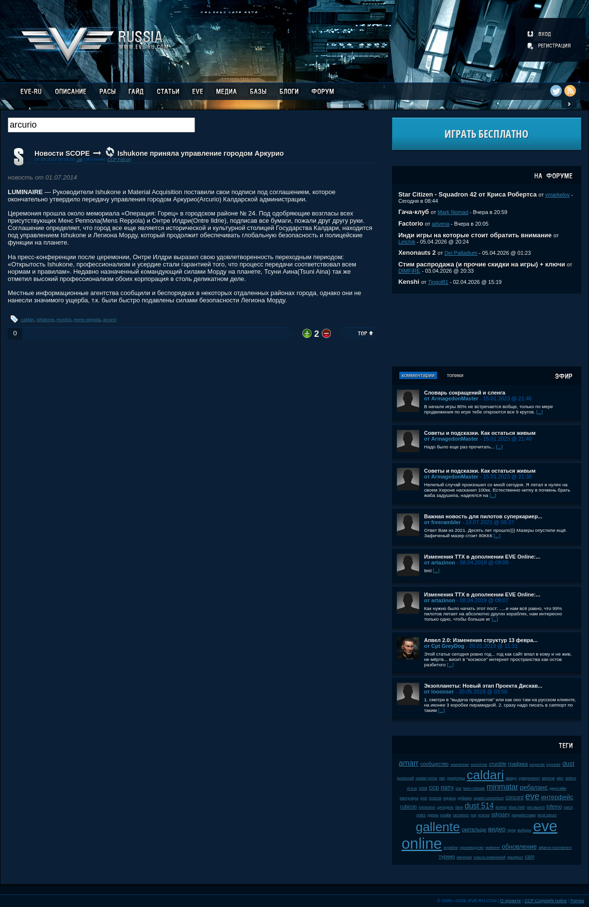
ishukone (45, 319)
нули (511, 830)
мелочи (548, 778)
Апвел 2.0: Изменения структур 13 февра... (481, 640)
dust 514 (479, 806)
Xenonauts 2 (417, 252)
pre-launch (536, 807)
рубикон (465, 798)
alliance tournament (555, 847)
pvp (474, 815)
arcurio (109, 319)
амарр (511, 778)
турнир (447, 856)
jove (423, 798)
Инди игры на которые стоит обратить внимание (475, 235)
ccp (434, 787)
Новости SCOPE (62, 153)
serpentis (537, 764)
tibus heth (516, 807)
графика (517, 764)
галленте (461, 815)
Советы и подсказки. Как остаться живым (480, 433)
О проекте (510, 900)
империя (464, 857)
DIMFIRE (409, 271)
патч (447, 787)
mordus (64, 319)
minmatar (502, 787)
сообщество (434, 764)
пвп (442, 778)
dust (568, 763)
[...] (539, 411)
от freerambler (442, 522)
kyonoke (554, 764)
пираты (449, 798)
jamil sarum (547, 815)
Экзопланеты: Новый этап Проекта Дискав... (483, 686)
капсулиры (409, 798)
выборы (525, 830)
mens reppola (87, 319)
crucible (498, 764)
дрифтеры (456, 778)
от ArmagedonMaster (451, 398)
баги (459, 807)
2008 (423, 788)
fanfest (501, 807)
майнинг (493, 847)
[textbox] (101, 124)
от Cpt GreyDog (444, 646)
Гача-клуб (413, 211)
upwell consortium (489, 798)
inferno (554, 806)
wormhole (479, 764)
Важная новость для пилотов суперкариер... (483, 516)
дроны (433, 815)
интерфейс (557, 797)
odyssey (500, 814)
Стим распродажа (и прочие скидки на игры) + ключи (481, 264)
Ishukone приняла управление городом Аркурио (200, 153)
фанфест (515, 857)
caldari (27, 319)
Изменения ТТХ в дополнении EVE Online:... (482, 557)
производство (472, 847)
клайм (446, 815)
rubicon (408, 806)
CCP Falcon (119, 159)
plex (559, 778)
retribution (427, 807)
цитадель (445, 807)
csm (529, 856)
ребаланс (534, 787)
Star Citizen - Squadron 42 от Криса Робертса (467, 194)
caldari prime (427, 778)
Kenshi (408, 281)
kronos (484, 815)
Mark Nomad (453, 212)
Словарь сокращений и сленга (465, 393)
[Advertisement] (486, 330)
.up (79, 159)
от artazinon (439, 562)
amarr (409, 763)
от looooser (439, 691)
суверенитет (529, 778)
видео (497, 829)
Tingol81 (438, 282)
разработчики (524, 815)
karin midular (474, 788)
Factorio (410, 223)
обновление (519, 846)
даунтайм (558, 788)
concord (515, 797)
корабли (451, 847)
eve (532, 796)
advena (440, 224)
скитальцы (474, 829)
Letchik (406, 242)
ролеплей (405, 778)
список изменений (490, 857)
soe (459, 788)
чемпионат (459, 764)
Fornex (577, 900)
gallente (438, 827)
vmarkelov (557, 195)
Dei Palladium (460, 253)
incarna (435, 798)
